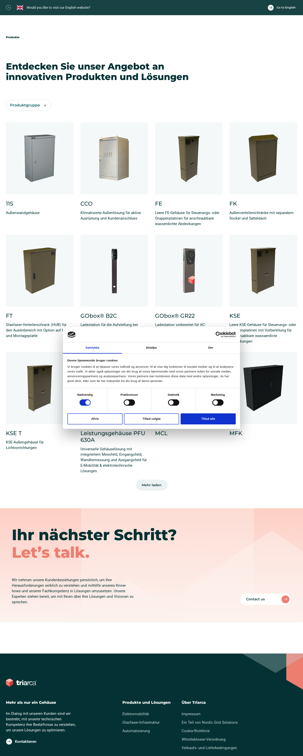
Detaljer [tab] (151, 347)
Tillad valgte (152, 419)
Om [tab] (210, 347)
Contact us (255, 599)
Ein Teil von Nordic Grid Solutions (210, 722)
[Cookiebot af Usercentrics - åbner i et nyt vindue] (218, 335)
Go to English (286, 7)
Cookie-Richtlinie (196, 731)
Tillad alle (208, 419)
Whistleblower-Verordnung (204, 739)
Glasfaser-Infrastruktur (141, 722)
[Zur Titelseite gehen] (21, 682)
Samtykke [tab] (93, 347)
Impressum (191, 714)
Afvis (95, 419)
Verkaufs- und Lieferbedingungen (209, 748)
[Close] (8, 7)
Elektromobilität (135, 714)
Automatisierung (136, 731)
